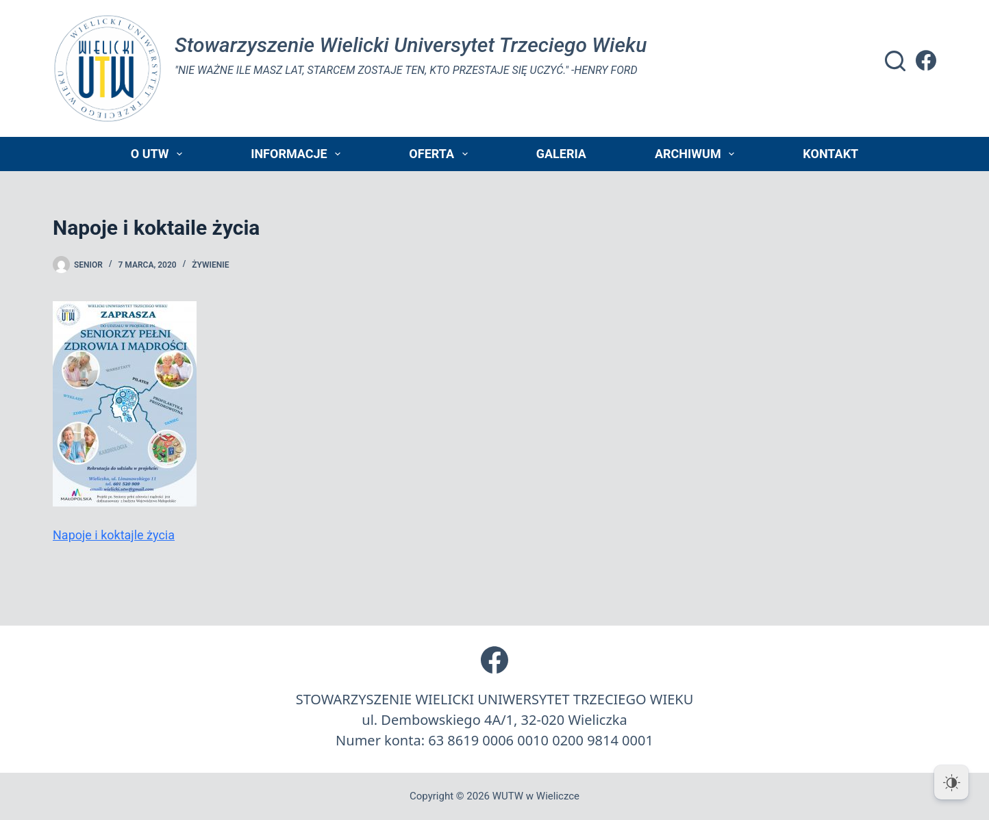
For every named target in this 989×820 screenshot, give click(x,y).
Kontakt (830, 153)
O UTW (159, 154)
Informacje (298, 154)
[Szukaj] (895, 61)
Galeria (561, 153)
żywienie (210, 265)
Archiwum (697, 154)
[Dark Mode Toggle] (951, 782)
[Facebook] (926, 60)
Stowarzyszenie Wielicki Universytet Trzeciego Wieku (411, 45)
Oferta (441, 154)
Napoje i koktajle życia (114, 535)
